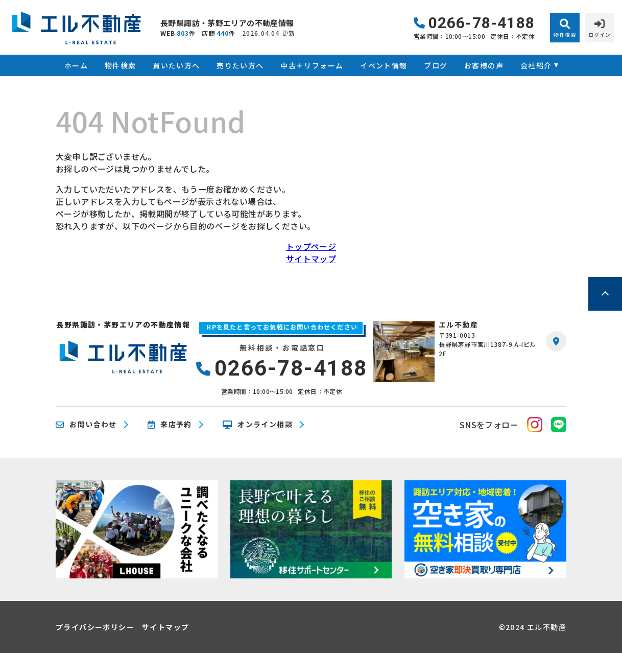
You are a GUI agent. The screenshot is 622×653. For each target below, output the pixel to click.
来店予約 (170, 425)
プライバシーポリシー (95, 627)
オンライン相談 (258, 425)
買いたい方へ (176, 65)
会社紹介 (536, 65)
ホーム (76, 65)
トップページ (311, 246)
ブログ (435, 65)
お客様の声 (484, 65)
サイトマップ (311, 258)
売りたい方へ (240, 65)
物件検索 (120, 65)
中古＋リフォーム (311, 65)
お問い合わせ (86, 425)
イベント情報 (383, 65)
